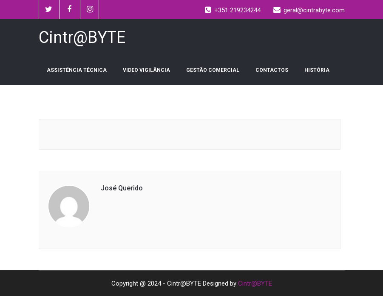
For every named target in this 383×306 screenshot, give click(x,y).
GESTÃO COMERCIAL (212, 70)
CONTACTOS (271, 70)
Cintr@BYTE (255, 283)
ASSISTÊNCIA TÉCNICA (77, 70)
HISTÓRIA (316, 70)
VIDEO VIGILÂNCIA (146, 70)
